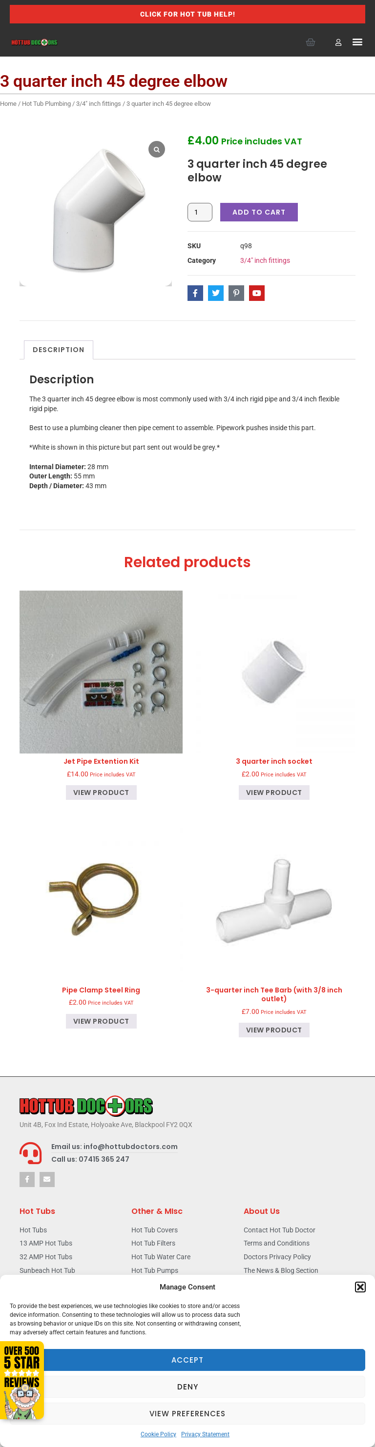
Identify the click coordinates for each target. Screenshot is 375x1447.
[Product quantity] (200, 212)
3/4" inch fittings (98, 103)
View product (101, 792)
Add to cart (259, 212)
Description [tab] (58, 350)
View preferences (187, 1413)
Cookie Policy (158, 1434)
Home (8, 103)
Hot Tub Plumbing (46, 103)
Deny (187, 1387)
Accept (187, 1360)
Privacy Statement (205, 1434)
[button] (360, 1287)
